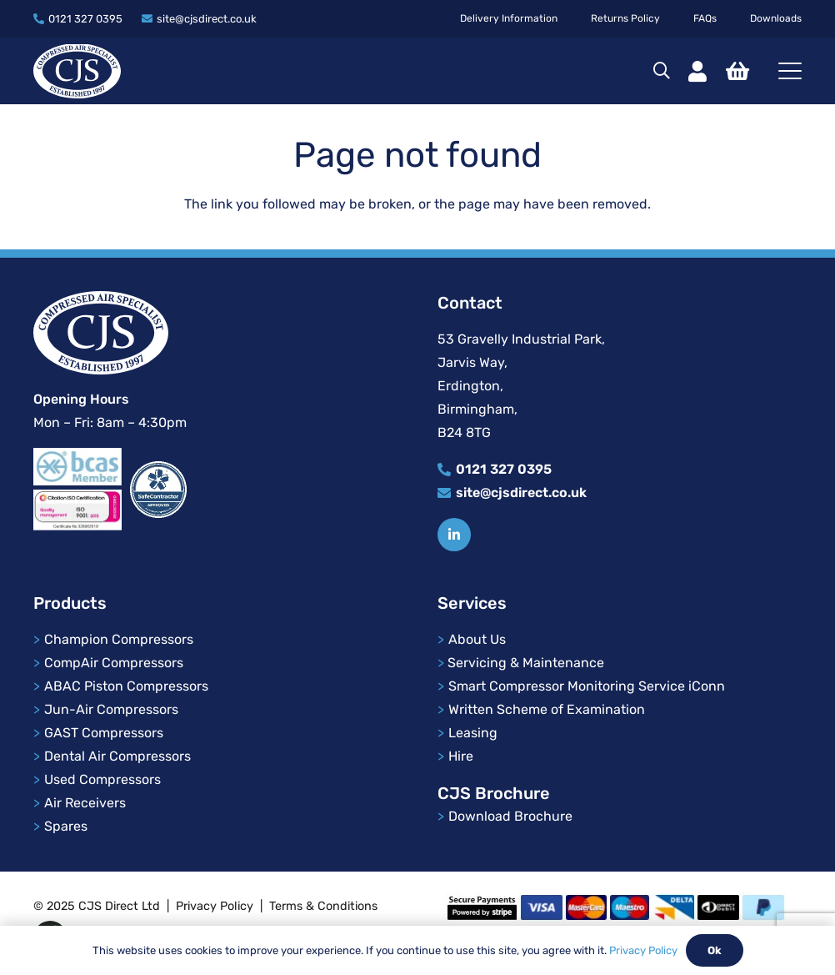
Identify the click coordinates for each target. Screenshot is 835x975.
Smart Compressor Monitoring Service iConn (586, 686)
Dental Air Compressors (117, 756)
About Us (478, 639)
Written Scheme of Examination (546, 709)
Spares (66, 826)
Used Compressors (102, 779)
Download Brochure (510, 816)
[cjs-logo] (77, 71)
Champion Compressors (118, 639)
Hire (460, 756)
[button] (661, 71)
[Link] (697, 71)
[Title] (454, 534)
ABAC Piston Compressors (126, 686)
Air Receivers (85, 803)
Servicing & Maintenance (526, 663)
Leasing (473, 733)
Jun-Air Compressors (111, 709)
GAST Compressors (103, 733)
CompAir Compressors (113, 663)
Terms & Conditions (323, 906)
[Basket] (737, 71)
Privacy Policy (214, 906)
